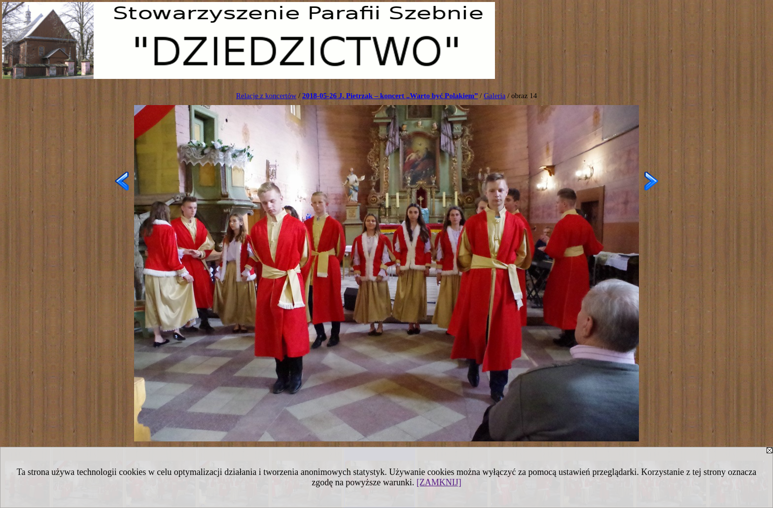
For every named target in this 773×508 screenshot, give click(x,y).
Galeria (494, 96)
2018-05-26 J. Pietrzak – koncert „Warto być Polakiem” (390, 96)
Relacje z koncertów (266, 96)
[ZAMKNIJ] (439, 482)
